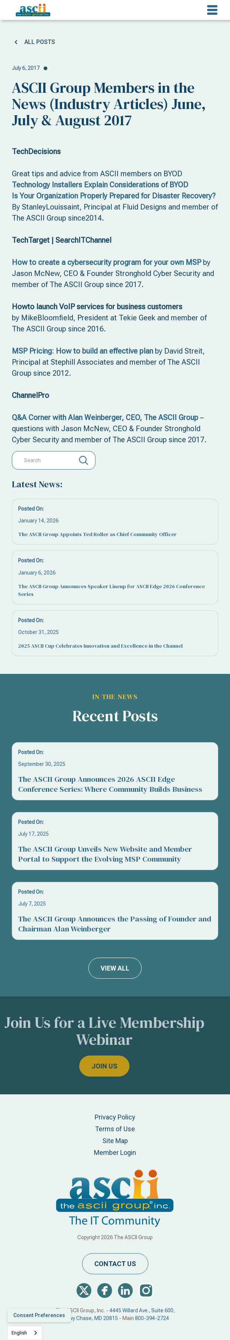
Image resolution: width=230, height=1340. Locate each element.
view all (115, 968)
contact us (115, 1264)
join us (87, 1066)
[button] (212, 10)
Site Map (115, 1141)
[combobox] (24, 1333)
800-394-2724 (152, 1318)
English (19, 1333)
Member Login (115, 1152)
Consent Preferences (39, 1315)
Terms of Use (115, 1129)
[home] (31, 10)
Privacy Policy (115, 1117)
